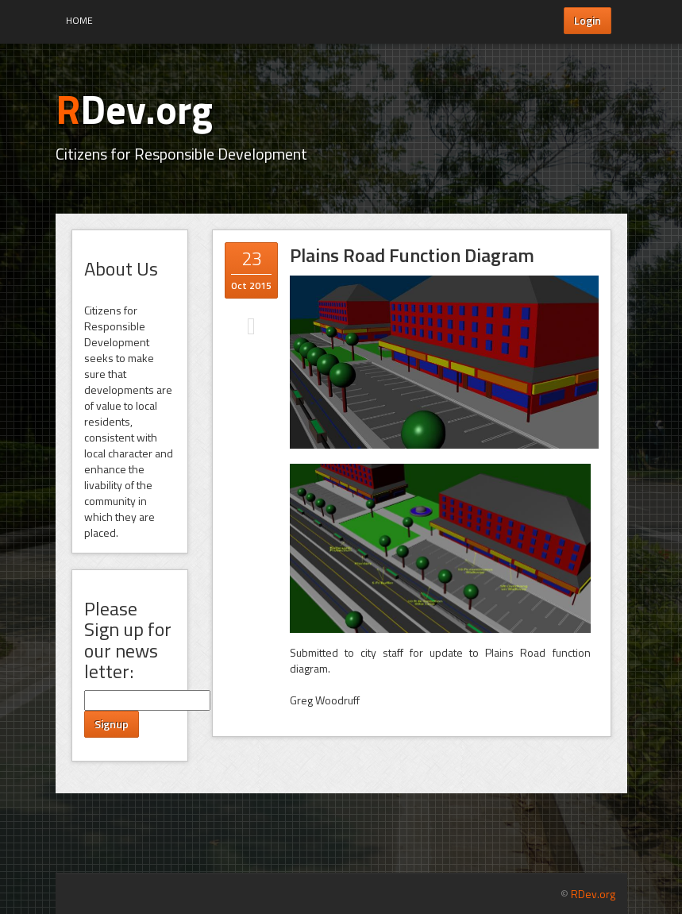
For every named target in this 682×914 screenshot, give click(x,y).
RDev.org (593, 893)
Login (587, 20)
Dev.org (134, 109)
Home (79, 20)
